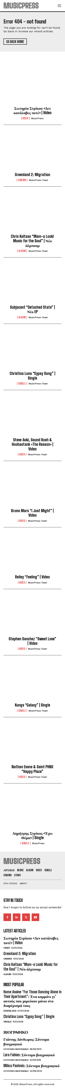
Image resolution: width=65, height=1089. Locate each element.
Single (22, 383)
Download (9, 1011)
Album (22, 251)
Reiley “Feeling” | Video (32, 577)
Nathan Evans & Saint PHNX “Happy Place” (32, 769)
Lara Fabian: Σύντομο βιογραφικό (29, 1054)
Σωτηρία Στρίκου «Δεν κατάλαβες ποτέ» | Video (32, 110)
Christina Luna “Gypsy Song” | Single (32, 375)
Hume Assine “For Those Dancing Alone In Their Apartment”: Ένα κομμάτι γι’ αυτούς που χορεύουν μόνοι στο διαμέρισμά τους (32, 998)
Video (25, 118)
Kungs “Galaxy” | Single (32, 705)
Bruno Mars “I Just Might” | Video (32, 513)
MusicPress (37, 118)
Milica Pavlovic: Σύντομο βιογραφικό (31, 1065)
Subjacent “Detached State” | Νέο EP (32, 309)
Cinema (22, 180)
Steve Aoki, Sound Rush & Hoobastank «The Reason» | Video (32, 444)
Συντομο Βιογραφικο (16, 1049)
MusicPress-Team (38, 180)
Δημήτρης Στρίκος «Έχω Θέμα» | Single (32, 835)
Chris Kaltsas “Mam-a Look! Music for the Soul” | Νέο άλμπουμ (32, 241)
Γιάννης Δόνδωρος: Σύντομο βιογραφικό (26, 1041)
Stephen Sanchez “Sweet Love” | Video (32, 641)
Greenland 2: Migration (32, 174)
